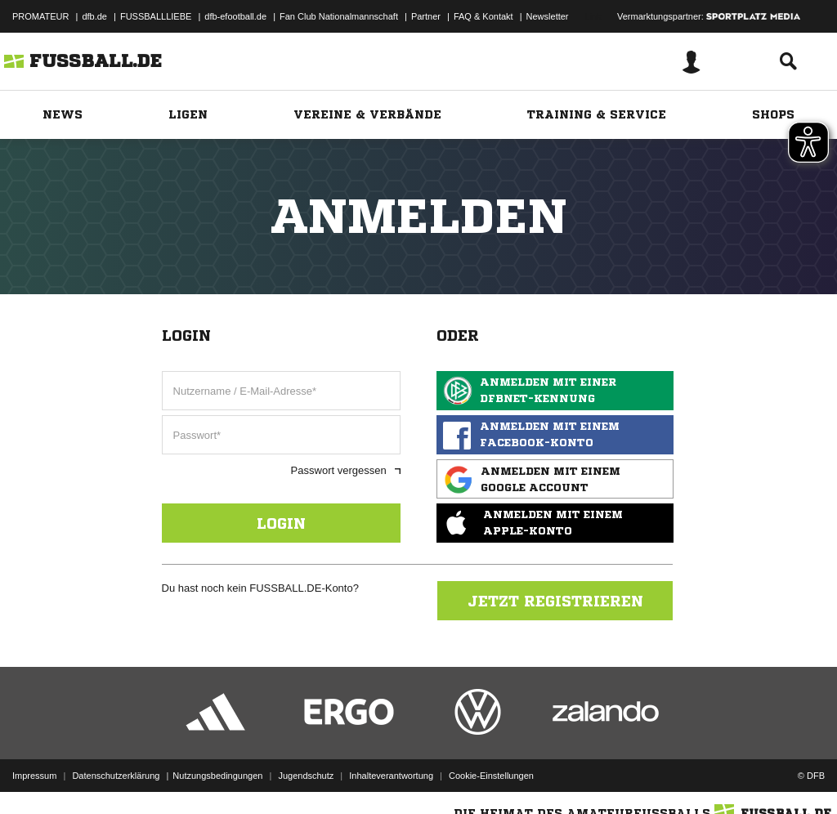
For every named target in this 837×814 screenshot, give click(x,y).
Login (281, 523)
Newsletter (547, 16)
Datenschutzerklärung (115, 775)
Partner (426, 16)
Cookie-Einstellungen (491, 775)
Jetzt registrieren (555, 600)
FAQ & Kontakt (483, 16)
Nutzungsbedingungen (217, 775)
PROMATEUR (40, 16)
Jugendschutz (305, 775)
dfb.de (94, 16)
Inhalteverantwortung (391, 775)
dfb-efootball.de (235, 16)
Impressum (34, 775)
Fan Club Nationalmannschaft (339, 16)
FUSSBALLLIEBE (155, 16)
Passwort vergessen (346, 470)
